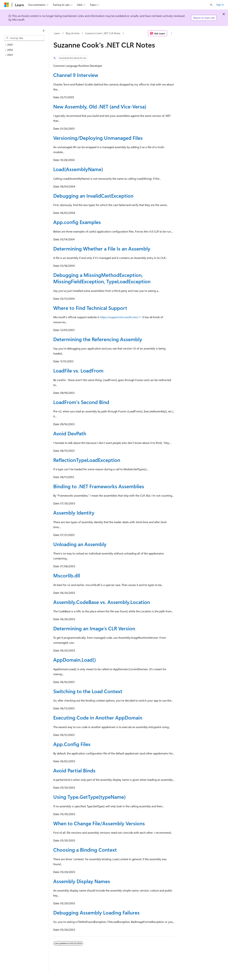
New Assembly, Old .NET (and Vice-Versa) (99, 106)
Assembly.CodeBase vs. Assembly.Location (101, 602)
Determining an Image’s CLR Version (94, 628)
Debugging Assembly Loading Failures (96, 912)
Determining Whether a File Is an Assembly (101, 248)
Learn (57, 33)
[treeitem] (25, 44)
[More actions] (172, 33)
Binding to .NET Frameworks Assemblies (98, 486)
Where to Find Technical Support (90, 307)
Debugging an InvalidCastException (93, 195)
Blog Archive (72, 33)
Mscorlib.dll (66, 575)
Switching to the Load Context (87, 691)
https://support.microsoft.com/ (119, 317)
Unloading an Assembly (80, 544)
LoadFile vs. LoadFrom (78, 370)
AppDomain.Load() (74, 659)
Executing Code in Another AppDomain (97, 717)
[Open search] (211, 5)
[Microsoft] (6, 4)
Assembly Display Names (81, 881)
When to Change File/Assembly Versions (99, 823)
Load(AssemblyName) (78, 169)
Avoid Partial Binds (74, 770)
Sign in (220, 4)
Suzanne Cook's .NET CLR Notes (102, 33)
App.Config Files (71, 744)
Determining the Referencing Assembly (97, 339)
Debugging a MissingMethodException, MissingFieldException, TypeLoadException (102, 278)
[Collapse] (43, 30)
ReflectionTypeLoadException (86, 460)
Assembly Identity (73, 512)
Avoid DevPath (69, 433)
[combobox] (24, 38)
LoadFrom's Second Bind (81, 402)
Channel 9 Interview (75, 75)
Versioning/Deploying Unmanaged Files (98, 137)
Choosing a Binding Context (85, 849)
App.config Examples (77, 222)
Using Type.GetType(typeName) (89, 796)
